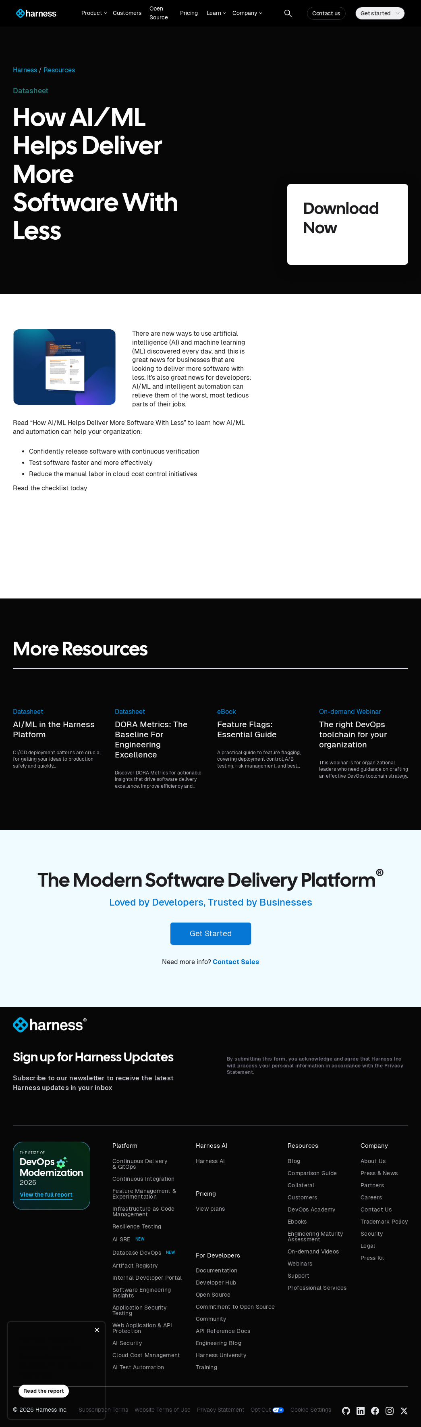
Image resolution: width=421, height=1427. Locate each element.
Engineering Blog (218, 1343)
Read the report (43, 1391)
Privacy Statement (220, 1409)
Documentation (216, 1270)
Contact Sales (236, 962)
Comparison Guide (312, 1173)
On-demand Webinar (350, 712)
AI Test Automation (138, 1367)
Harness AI (210, 1161)
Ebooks (297, 1221)
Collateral (301, 1185)
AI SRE (121, 1239)
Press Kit (372, 1258)
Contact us (326, 13)
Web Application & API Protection (142, 1328)
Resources (59, 70)
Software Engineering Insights (141, 1292)
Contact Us (376, 1209)
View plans (210, 1208)
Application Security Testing (139, 1310)
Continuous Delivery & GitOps (140, 1164)
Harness (25, 70)
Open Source (158, 13)
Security (372, 1234)
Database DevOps (136, 1252)
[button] (93, 13)
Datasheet (28, 712)
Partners (372, 1185)
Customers (127, 13)
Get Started (211, 933)
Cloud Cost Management (146, 1355)
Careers (371, 1197)
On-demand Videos (313, 1251)
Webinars (300, 1263)
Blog (294, 1161)
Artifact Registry (135, 1265)
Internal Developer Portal (147, 1278)
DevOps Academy (312, 1209)
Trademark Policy (384, 1221)
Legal (368, 1246)
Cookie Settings (310, 1409)
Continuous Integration (143, 1179)
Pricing (189, 13)
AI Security (127, 1343)
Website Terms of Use (163, 1409)
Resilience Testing (137, 1226)
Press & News (379, 1173)
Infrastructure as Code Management (143, 1211)
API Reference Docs (223, 1331)
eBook (226, 712)
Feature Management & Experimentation (144, 1193)
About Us (373, 1161)
